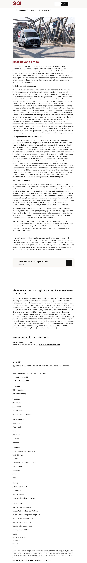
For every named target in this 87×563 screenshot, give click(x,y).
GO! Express (17, 407)
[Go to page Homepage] (14, 10)
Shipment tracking (19, 394)
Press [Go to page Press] (32, 10)
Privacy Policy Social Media (22, 526)
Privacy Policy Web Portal (22, 522)
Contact (16, 442)
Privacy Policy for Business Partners (25, 511)
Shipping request (19, 390)
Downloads (17, 435)
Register (64, 4)
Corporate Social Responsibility (24, 462)
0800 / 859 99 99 (20, 377)
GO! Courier (17, 403)
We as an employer (20, 487)
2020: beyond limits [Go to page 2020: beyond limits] (44, 10)
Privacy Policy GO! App (21, 530)
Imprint (15, 534)
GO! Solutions (17, 410)
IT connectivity (18, 427)
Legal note (15, 544)
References (17, 470)
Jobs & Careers (18, 494)
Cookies (15, 547)
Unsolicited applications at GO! (24, 498)
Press (14, 478)
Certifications (17, 466)
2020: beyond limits (26, 62)
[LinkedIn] (14, 369)
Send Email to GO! (21, 381)
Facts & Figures (18, 455)
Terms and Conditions (19, 537)
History (15, 459)
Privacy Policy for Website (22, 507)
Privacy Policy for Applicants (23, 518)
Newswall (16, 438)
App (14, 431)
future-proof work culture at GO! (24, 451)
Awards (15, 474)
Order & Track (18, 423)
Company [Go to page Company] (22, 10)
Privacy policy (16, 540)
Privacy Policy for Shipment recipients (26, 515)
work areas (17, 490)
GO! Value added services (22, 414)
